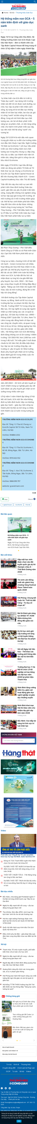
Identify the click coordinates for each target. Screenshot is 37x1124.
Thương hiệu (26, 1064)
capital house (7, 505)
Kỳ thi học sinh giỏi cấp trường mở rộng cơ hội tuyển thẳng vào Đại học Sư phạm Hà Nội (27, 636)
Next (34, 1040)
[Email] (10, 1088)
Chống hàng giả (13, 996)
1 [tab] (19, 551)
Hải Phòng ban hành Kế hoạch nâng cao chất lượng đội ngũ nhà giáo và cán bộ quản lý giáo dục (19, 978)
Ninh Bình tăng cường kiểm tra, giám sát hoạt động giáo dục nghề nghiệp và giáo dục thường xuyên (27, 692)
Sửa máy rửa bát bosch (9, 1054)
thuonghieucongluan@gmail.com (15, 1102)
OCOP (8, 1071)
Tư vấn (15, 1071)
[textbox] (18, 740)
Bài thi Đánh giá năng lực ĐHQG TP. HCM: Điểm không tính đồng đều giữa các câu (27, 618)
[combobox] (18, 740)
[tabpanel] (19, 534)
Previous (3, 1040)
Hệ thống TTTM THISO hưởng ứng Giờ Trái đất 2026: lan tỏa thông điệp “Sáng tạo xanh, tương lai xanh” (19, 987)
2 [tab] (20, 1041)
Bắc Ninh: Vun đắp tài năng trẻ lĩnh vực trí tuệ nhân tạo (27, 723)
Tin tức (9, 1064)
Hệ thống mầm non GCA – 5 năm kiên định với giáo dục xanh (18, 22)
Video (3, 830)
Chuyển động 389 (8, 1068)
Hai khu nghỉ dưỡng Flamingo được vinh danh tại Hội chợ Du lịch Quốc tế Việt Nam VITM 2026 (18, 921)
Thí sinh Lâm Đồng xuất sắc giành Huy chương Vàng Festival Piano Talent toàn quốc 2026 (27, 585)
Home (5, 13)
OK (19, 1121)
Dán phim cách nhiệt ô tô (10, 1051)
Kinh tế (16, 1064)
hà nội (28, 505)
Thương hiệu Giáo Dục (24, 13)
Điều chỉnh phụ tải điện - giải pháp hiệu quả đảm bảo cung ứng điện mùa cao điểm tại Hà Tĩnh (19, 936)
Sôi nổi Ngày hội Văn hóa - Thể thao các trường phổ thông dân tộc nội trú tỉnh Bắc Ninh (27, 654)
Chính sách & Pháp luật (26, 1068)
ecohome (19, 505)
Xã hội (12, 13)
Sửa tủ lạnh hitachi (8, 1047)
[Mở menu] (2, 1)
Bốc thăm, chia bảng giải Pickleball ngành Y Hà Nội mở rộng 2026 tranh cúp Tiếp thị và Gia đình (19, 899)
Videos (28, 1071)
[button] (35, 1)
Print (4, 499)
